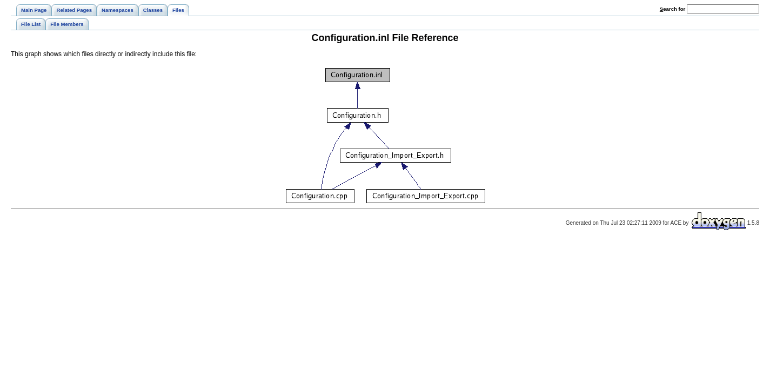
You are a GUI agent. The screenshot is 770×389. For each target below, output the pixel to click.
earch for (672, 9)
